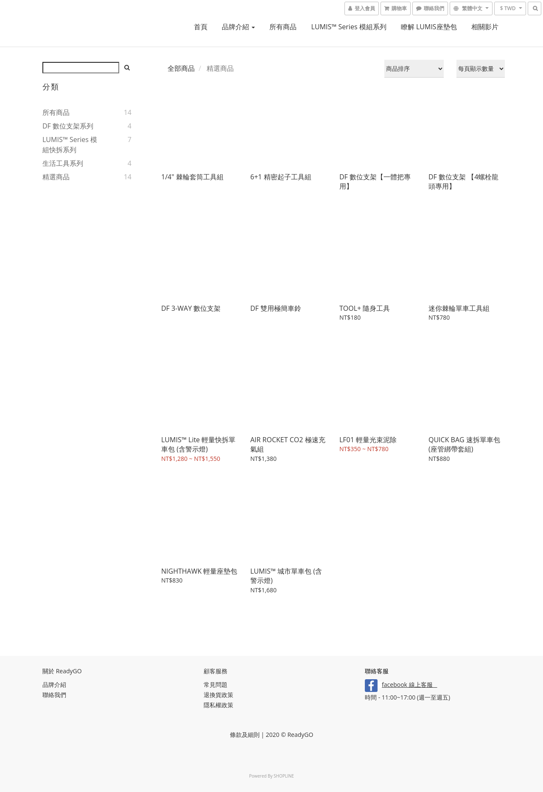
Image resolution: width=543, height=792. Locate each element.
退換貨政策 (218, 695)
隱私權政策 (218, 705)
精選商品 (56, 176)
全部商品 (181, 68)
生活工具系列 (62, 163)
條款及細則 (245, 735)
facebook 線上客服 (407, 684)
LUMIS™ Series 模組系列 (348, 26)
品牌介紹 (238, 26)
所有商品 (283, 26)
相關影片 (484, 26)
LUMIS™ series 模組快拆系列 (69, 144)
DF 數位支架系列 (67, 126)
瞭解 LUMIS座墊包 (429, 26)
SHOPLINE (284, 776)
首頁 (200, 26)
